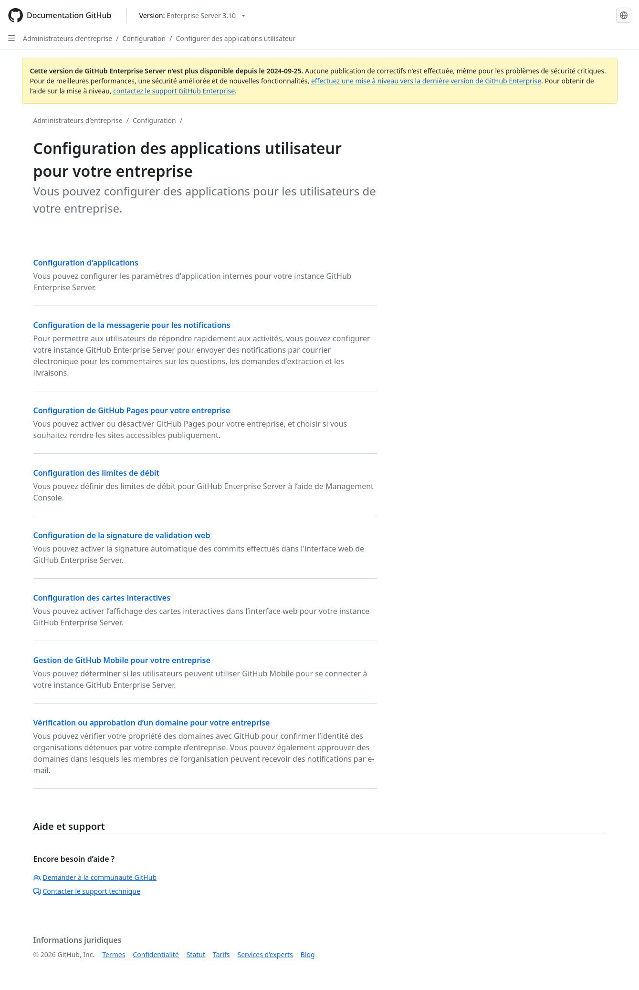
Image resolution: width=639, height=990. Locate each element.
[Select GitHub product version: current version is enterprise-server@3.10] (192, 15)
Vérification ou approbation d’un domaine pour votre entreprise (151, 722)
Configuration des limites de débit (96, 473)
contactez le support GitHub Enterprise (174, 90)
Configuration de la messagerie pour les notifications (131, 325)
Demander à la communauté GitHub (95, 877)
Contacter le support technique (86, 891)
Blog (308, 954)
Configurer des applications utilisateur (235, 38)
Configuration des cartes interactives (102, 597)
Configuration (144, 38)
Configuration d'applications (85, 262)
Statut (196, 954)
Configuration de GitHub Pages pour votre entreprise (131, 410)
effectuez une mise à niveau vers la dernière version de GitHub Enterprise (426, 80)
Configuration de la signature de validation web (121, 535)
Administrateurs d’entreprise (67, 38)
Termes (113, 954)
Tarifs (221, 954)
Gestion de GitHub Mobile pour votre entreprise (121, 660)
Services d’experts (265, 954)
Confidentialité (155, 954)
